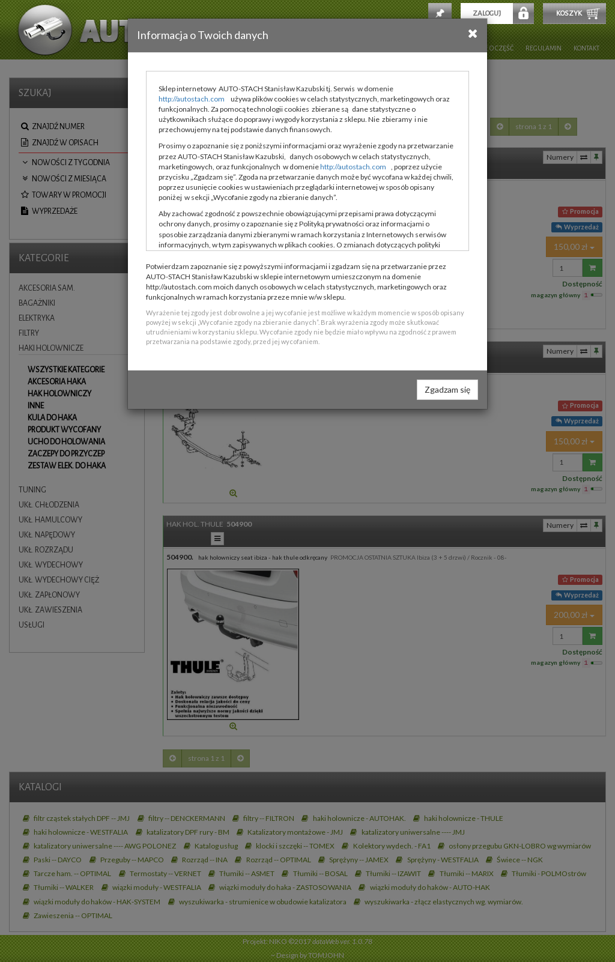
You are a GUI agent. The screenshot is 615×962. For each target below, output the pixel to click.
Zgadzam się (447, 389)
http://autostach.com (192, 98)
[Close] (473, 33)
